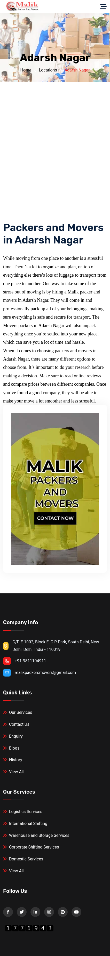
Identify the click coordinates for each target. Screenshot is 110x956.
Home (25, 70)
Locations (48, 70)
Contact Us (16, 724)
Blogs (11, 748)
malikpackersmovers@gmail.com (45, 672)
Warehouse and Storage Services (36, 835)
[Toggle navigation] (103, 6)
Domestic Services (23, 859)
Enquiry (13, 736)
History (12, 760)
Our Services (17, 712)
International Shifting (25, 823)
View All (13, 771)
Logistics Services (22, 811)
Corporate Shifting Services (31, 847)
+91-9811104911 (30, 660)
